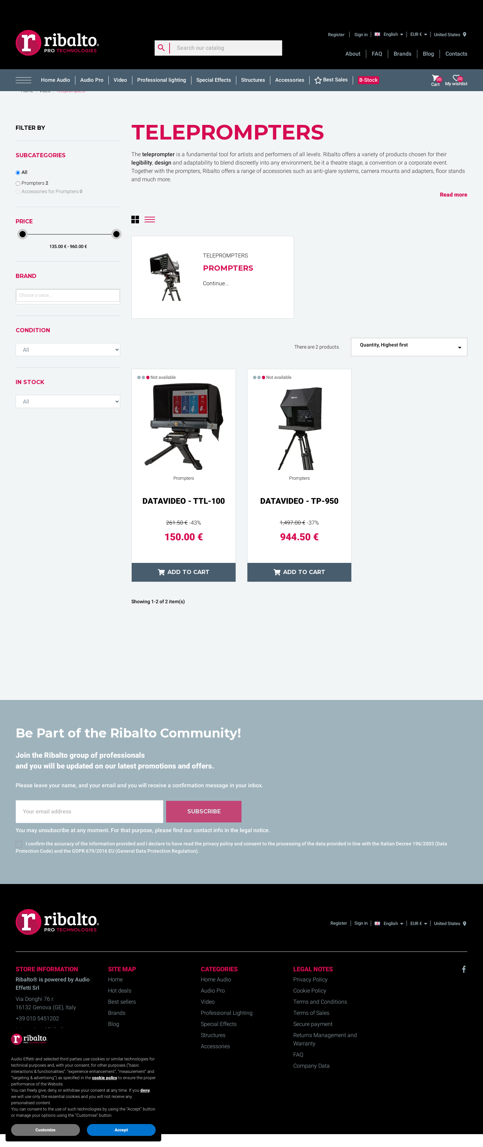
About (352, 35)
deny (145, 1090)
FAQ (377, 35)
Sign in (361, 15)
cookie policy (104, 1077)
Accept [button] (121, 1130)
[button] (26, 61)
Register (337, 15)
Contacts (456, 35)
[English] (391, 15)
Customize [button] (45, 1130)
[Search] (219, 29)
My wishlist (456, 61)
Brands (402, 35)
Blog (428, 35)
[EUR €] (418, 15)
